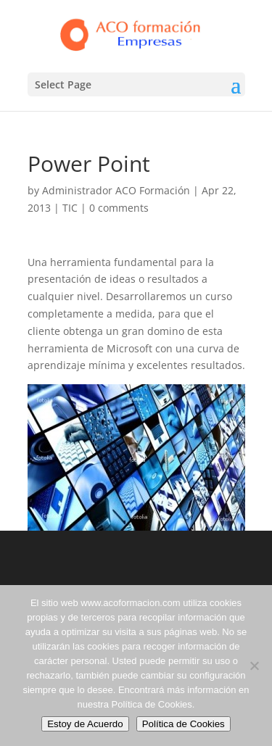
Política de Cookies (183, 723)
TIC (70, 208)
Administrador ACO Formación (116, 190)
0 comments (119, 208)
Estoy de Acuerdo (85, 723)
